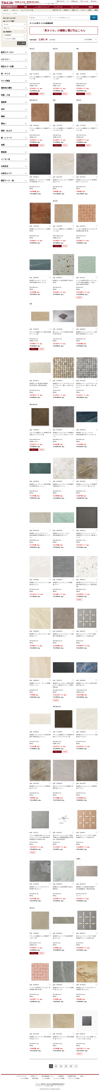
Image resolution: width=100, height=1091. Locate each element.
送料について (75, 10)
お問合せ (90, 10)
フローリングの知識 (73, 1078)
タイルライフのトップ (7, 13)
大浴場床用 (7, 35)
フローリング (74, 7)
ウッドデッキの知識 (59, 1078)
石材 (25, 7)
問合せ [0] (75, 1)
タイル (9, 7)
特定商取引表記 (72, 1076)
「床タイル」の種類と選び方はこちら (63, 30)
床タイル (7, 28)
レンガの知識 (45, 1078)
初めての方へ (56, 10)
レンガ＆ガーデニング (42, 7)
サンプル (83, 10)
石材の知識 (35, 1078)
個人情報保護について (48, 1076)
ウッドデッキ (58, 7)
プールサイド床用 (9, 39)
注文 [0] (94, 1)
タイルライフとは (21, 1076)
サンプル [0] (85, 1)
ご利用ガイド (66, 10)
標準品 (96, 10)
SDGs (81, 1076)
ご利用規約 (61, 1076)
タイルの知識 (24, 1078)
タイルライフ (39, 1084)
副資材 (91, 7)
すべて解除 (21, 43)
